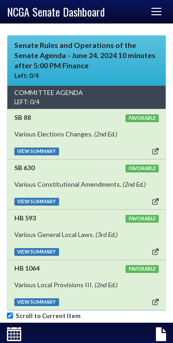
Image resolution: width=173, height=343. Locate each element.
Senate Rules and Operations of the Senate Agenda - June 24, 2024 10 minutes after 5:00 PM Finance (84, 55)
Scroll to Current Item (46, 315)
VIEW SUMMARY (36, 151)
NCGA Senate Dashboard (56, 11)
